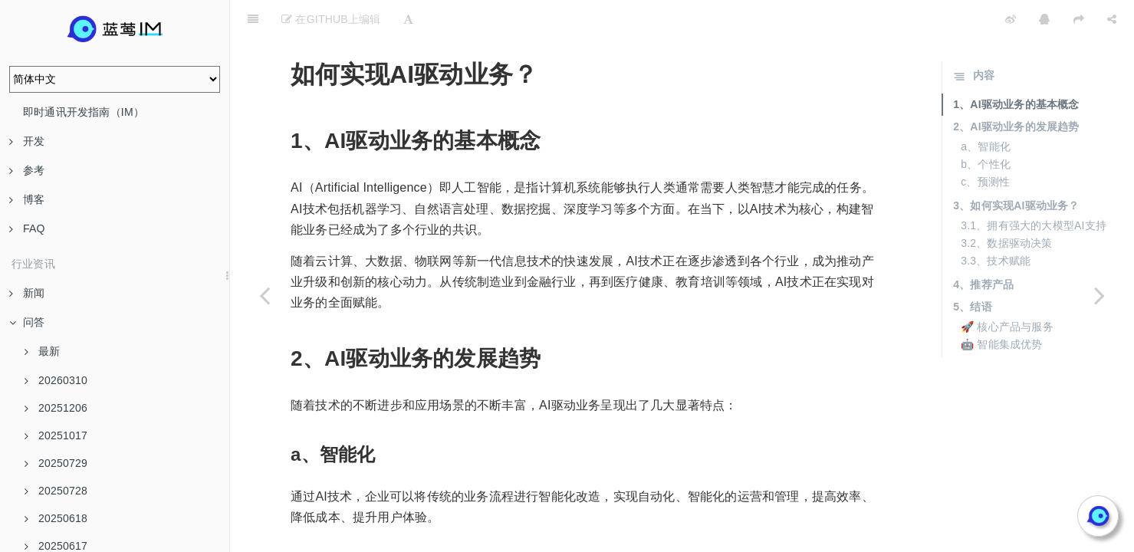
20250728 (56, 491)
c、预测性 (985, 143)
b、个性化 (986, 126)
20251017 (56, 435)
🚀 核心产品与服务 (1007, 288)
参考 (26, 170)
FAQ (27, 228)
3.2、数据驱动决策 (1006, 205)
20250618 (56, 518)
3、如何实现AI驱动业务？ (1016, 167)
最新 (42, 351)
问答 (26, 322)
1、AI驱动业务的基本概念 (1016, 66)
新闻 (26, 293)
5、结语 (972, 268)
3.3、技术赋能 (995, 222)
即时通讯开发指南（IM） (83, 112)
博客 (26, 199)
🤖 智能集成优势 (1002, 306)
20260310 (56, 380)
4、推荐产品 (983, 246)
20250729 (56, 463)
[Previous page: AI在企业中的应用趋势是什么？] (264, 295)
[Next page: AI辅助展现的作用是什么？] (1099, 295)
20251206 (56, 408)
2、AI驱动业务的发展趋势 (1016, 88)
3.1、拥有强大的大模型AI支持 (1033, 187)
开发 (26, 141)
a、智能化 (986, 108)
